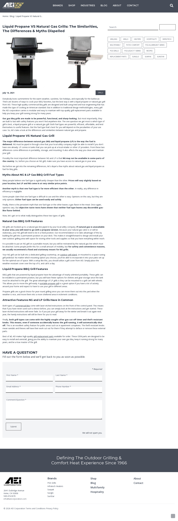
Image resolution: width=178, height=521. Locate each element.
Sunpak (50, 489)
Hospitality (97, 491)
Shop (71, 5)
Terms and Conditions (36, 508)
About (117, 5)
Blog (104, 5)
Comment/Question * (16, 399)
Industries (88, 5)
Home (5, 16)
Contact (133, 5)
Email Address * (13, 386)
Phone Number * (63, 386)
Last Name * (61, 375)
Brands (58, 5)
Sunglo (50, 493)
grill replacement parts (44, 336)
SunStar (50, 496)
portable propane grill (49, 283)
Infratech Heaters (55, 486)
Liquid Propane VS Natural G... (29, 16)
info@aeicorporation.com (15, 499)
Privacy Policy (52, 508)
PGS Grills (51, 483)
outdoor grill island (68, 254)
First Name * (12, 375)
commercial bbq (22, 305)
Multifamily (97, 487)
